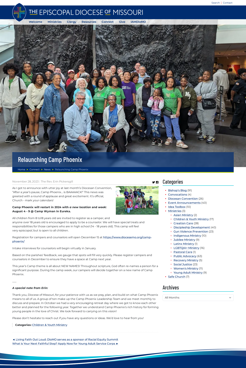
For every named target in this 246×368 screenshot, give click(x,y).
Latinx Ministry (184, 243)
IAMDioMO (138, 21)
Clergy (71, 21)
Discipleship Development (192, 227)
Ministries (55, 21)
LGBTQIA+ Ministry (186, 248)
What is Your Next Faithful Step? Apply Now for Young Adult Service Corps (63, 343)
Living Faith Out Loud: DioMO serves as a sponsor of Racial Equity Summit (67, 339)
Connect (108, 21)
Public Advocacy (185, 256)
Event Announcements (184, 202)
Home (21, 169)
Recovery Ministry (186, 260)
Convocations (177, 194)
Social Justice (183, 264)
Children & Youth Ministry (49, 325)
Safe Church (176, 276)
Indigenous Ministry (187, 235)
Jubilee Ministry (184, 239)
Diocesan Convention (183, 198)
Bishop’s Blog (177, 190)
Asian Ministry (183, 215)
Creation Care (183, 223)
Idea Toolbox (177, 206)
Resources (89, 21)
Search (215, 2)
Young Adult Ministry (188, 272)
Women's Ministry (186, 268)
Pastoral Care (183, 252)
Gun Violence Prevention (191, 231)
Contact (228, 2)
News (47, 169)
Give (122, 21)
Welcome (35, 21)
